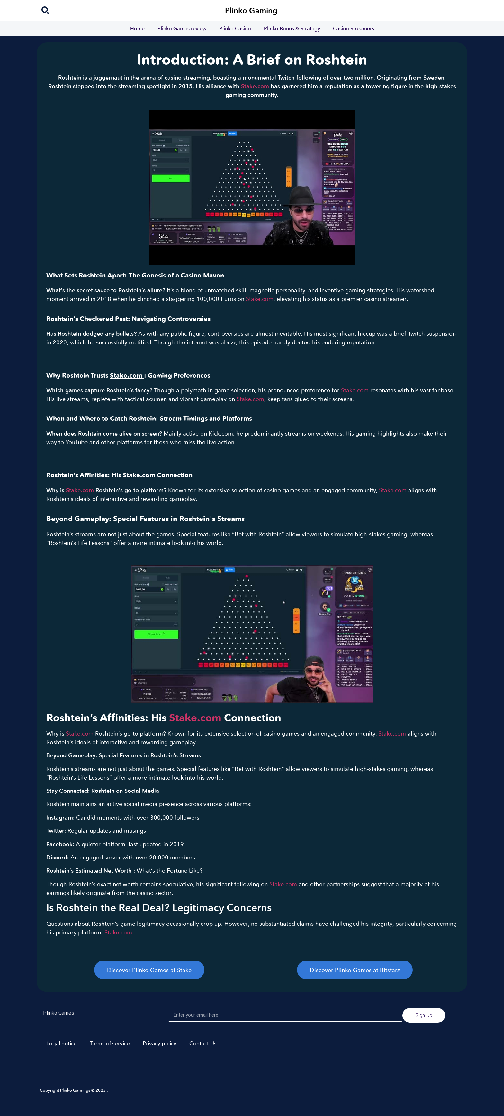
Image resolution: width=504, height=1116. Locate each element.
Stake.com (255, 85)
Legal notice (61, 1043)
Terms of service (110, 1043)
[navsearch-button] (45, 10)
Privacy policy (159, 1043)
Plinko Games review (182, 28)
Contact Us (203, 1043)
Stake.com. (119, 932)
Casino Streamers (353, 28)
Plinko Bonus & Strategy (292, 28)
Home (137, 28)
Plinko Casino (235, 28)
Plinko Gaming (251, 10)
